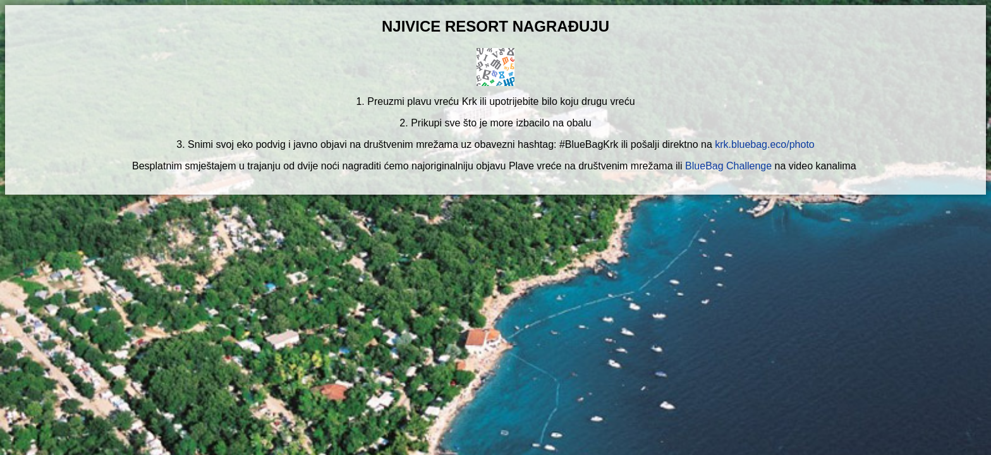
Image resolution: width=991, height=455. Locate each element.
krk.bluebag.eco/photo (764, 144)
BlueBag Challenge (728, 166)
